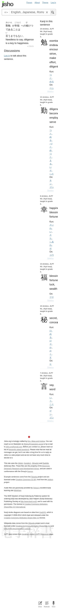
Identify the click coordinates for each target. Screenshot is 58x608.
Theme (45, 2)
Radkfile (46, 463)
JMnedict (35, 463)
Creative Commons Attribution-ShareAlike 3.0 (33, 526)
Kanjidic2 (27, 463)
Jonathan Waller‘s (28, 534)
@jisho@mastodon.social (33, 444)
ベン (52, 88)
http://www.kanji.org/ (28, 501)
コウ (52, 255)
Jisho (7, 4)
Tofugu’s (36, 488)
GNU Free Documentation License (17, 529)
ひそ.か (51, 344)
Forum (29, 2)
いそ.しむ (52, 170)
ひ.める (51, 334)
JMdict (20, 463)
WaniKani (17, 490)
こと (52, 404)
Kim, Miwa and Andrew (36, 441)
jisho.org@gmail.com (14, 447)
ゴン (52, 187)
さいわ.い (52, 228)
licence (30, 471)
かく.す (51, 354)
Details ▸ (50, 91)
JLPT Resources (42, 534)
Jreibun (50, 480)
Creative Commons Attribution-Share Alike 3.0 (21, 518)
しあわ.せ (52, 245)
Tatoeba (31, 46)
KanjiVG (42, 512)
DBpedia (31, 523)
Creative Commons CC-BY (26, 480)
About (37, 2)
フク (52, 297)
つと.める (52, 78)
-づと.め (51, 147)
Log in (53, 2)
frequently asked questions (18, 450)
